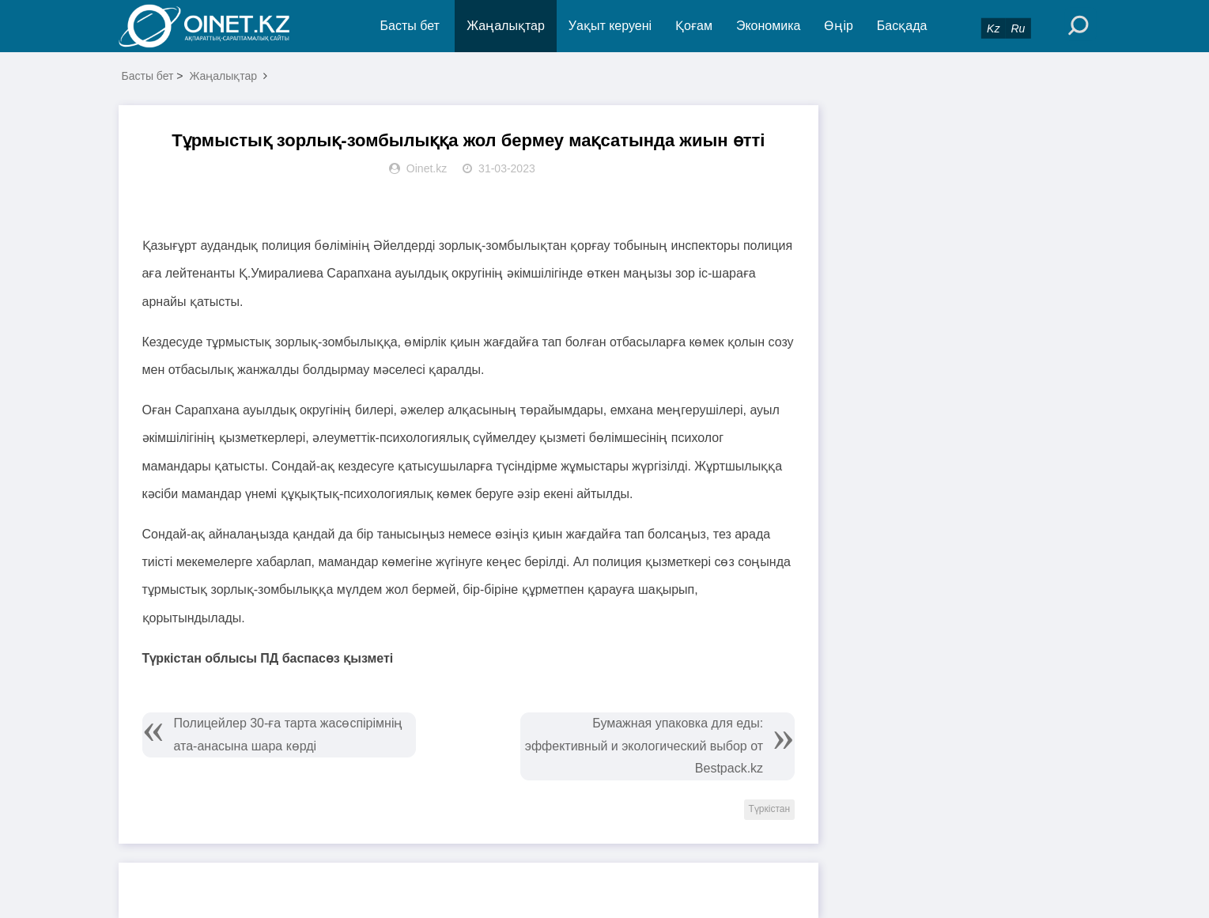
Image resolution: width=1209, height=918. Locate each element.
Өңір (838, 25)
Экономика (768, 25)
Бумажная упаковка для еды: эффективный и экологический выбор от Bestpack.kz (644, 746)
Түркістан (770, 808)
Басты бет (410, 25)
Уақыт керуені (610, 25)
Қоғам (693, 25)
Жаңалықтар (506, 25)
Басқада (902, 25)
